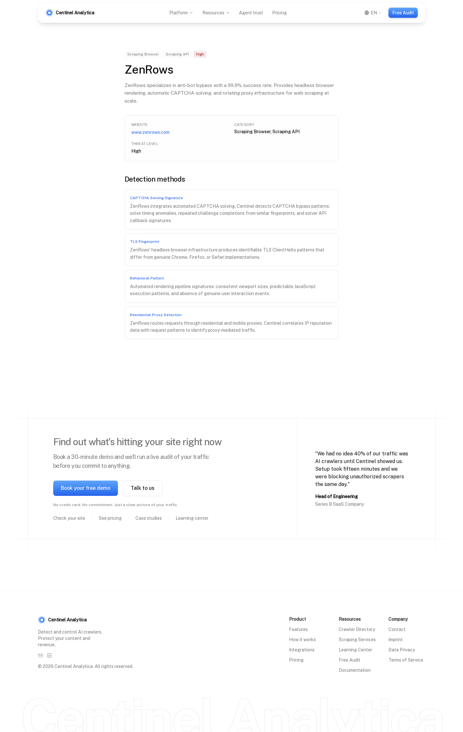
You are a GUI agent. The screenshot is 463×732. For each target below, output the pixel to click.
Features (298, 629)
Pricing (279, 12)
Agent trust (251, 12)
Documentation (355, 670)
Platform (181, 12)
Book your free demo (85, 488)
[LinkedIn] (49, 655)
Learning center (192, 518)
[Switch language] (373, 13)
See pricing (110, 518)
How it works (302, 639)
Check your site (69, 518)
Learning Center (355, 649)
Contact (397, 629)
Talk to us (143, 488)
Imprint (395, 639)
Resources (216, 12)
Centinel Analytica (62, 620)
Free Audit (403, 12)
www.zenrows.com (150, 132)
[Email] (40, 655)
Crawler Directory (357, 629)
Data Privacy (401, 649)
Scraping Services (357, 639)
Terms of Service (405, 660)
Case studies (148, 518)
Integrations (302, 649)
